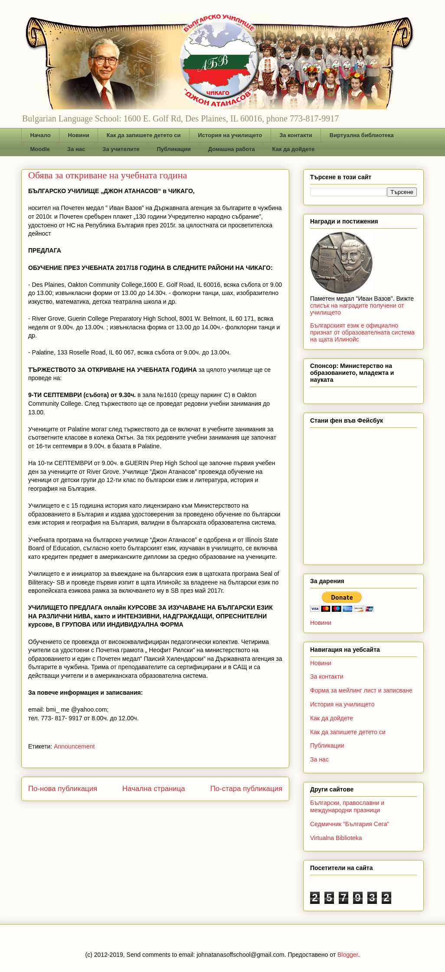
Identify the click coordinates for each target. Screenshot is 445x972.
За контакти (295, 135)
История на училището (230, 135)
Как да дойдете (293, 149)
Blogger (347, 954)
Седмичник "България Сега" (349, 824)
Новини (78, 135)
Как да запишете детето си (144, 135)
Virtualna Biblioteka (336, 837)
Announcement (74, 746)
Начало (40, 135)
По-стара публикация (246, 789)
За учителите (120, 149)
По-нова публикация (62, 789)
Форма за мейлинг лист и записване (361, 690)
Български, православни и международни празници (347, 806)
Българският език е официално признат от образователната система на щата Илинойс (362, 332)
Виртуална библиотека (362, 135)
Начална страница (153, 789)
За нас (76, 149)
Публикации (174, 149)
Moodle (40, 149)
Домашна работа (231, 149)
